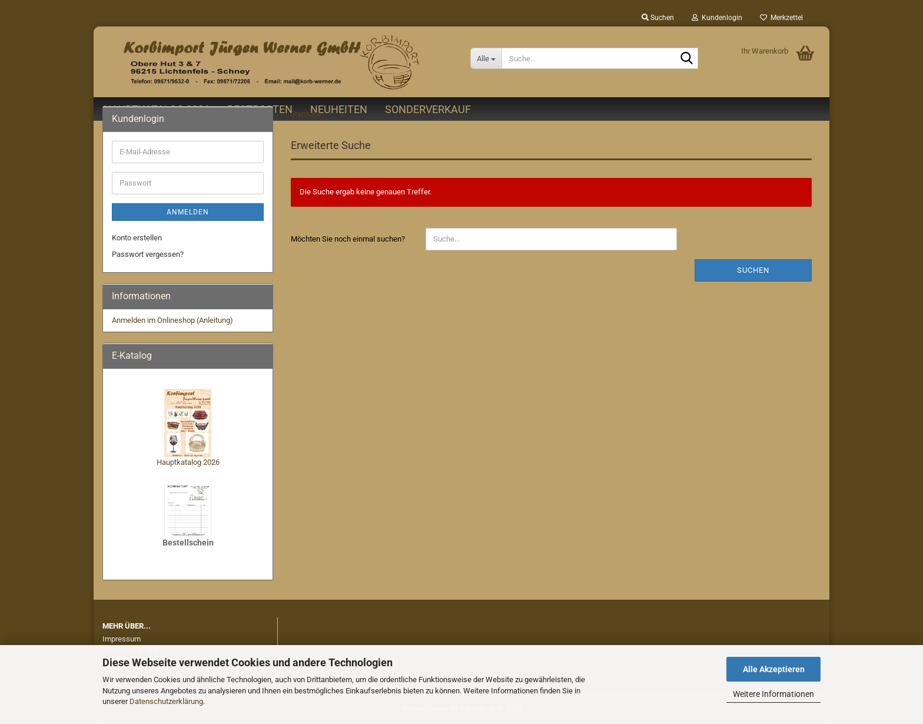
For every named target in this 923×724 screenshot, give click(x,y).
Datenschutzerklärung (166, 701)
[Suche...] (486, 58)
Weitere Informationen (773, 694)
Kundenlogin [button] (717, 18)
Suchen (753, 270)
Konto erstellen (137, 237)
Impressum (121, 639)
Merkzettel (781, 18)
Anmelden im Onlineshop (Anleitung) (172, 320)
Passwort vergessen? (148, 254)
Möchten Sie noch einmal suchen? (348, 238)
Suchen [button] (658, 18)
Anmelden (188, 212)
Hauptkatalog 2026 (188, 462)
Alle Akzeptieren (774, 669)
